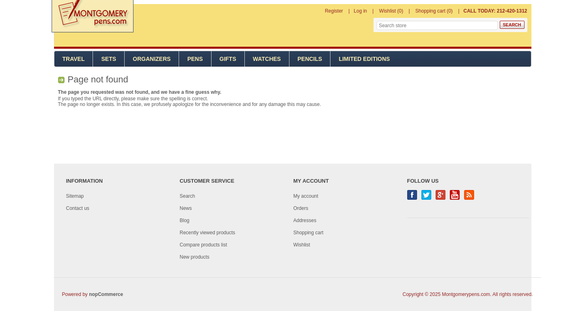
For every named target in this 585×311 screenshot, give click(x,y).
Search (187, 196)
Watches (267, 59)
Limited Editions (364, 59)
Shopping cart (309, 232)
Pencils (310, 59)
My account (306, 196)
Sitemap (75, 196)
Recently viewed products (207, 232)
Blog (185, 220)
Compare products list (203, 245)
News (186, 208)
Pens (195, 59)
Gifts (228, 59)
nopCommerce (106, 294)
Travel (74, 59)
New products (194, 257)
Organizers (152, 59)
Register (334, 11)
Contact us (77, 208)
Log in (360, 11)
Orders (301, 208)
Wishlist (302, 245)
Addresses (305, 220)
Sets (108, 59)
